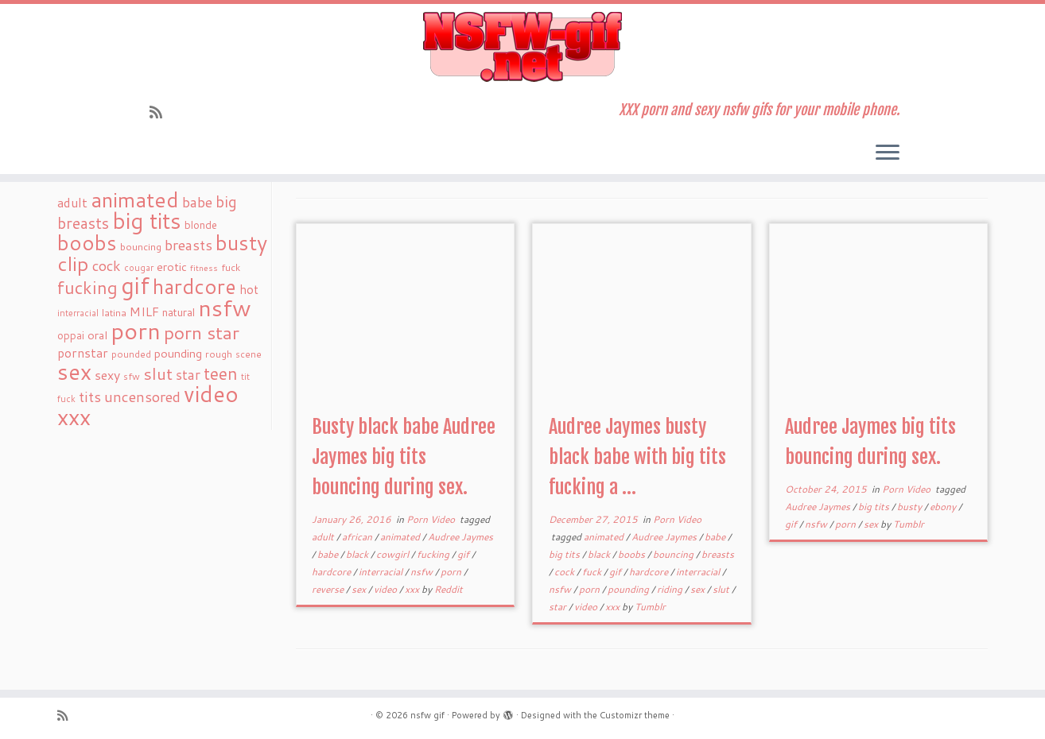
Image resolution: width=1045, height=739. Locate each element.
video (386, 589)
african (358, 537)
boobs (632, 554)
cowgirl (393, 554)
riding (671, 589)
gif (464, 554)
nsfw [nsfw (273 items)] (224, 307)
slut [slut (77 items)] (158, 373)
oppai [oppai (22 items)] (70, 335)
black (358, 554)
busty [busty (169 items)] (241, 242)
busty (910, 506)
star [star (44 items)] (188, 375)
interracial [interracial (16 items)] (78, 313)
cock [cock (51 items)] (106, 265)
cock (565, 571)
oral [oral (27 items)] (97, 335)
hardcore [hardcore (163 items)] (194, 286)
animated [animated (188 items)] (135, 199)
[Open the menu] (887, 153)
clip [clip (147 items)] (73, 263)
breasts (717, 554)
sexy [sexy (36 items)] (107, 375)
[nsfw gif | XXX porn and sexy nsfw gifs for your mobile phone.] (522, 47)
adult (324, 537)
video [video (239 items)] (211, 393)
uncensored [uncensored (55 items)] (142, 396)
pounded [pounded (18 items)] (131, 354)
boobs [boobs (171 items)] (87, 242)
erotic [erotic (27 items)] (172, 266)
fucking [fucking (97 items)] (87, 287)
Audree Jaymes (460, 537)
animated (401, 537)
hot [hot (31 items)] (248, 289)
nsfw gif (427, 715)
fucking (434, 554)
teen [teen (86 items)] (221, 373)
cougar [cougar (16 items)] (138, 267)
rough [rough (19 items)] (218, 354)
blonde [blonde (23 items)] (201, 224)
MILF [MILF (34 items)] (144, 311)
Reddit (448, 589)
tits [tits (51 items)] (90, 396)
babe (328, 554)
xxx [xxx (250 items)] (74, 416)
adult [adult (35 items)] (72, 202)
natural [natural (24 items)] (178, 311)
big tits (565, 554)
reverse (329, 589)
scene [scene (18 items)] (248, 354)
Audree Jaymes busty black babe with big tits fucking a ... (637, 457)
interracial (382, 571)
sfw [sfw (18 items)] (131, 376)
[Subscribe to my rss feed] (161, 112)
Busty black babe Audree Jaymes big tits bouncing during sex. (403, 457)
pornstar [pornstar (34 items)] (82, 353)
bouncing (674, 554)
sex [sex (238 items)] (74, 371)
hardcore (332, 571)
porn (452, 571)
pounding (629, 589)
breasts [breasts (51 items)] (188, 244)
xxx (413, 589)
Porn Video (431, 519)
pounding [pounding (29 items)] (178, 353)
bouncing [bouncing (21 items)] (140, 246)
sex (360, 589)
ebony (944, 506)
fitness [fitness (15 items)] (204, 267)
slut (722, 589)
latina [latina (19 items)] (114, 312)
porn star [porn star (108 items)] (201, 332)
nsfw (422, 571)
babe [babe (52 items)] (197, 202)
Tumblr (650, 606)
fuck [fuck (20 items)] (230, 267)
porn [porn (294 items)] (136, 330)
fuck (593, 571)
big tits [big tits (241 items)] (146, 220)
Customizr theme (635, 715)
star (559, 606)
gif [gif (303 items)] (135, 285)
